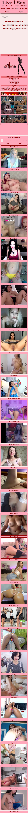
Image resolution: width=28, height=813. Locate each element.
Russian (7, 11)
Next (25, 158)
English (21, 11)
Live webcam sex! (14, 94)
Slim (26, 8)
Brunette (8, 8)
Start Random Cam (7, 5)
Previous (3, 158)
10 (7, 143)
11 (21, 143)
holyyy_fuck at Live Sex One (14, 76)
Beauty (16, 8)
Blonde (3, 8)
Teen (12, 8)
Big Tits (22, 8)
